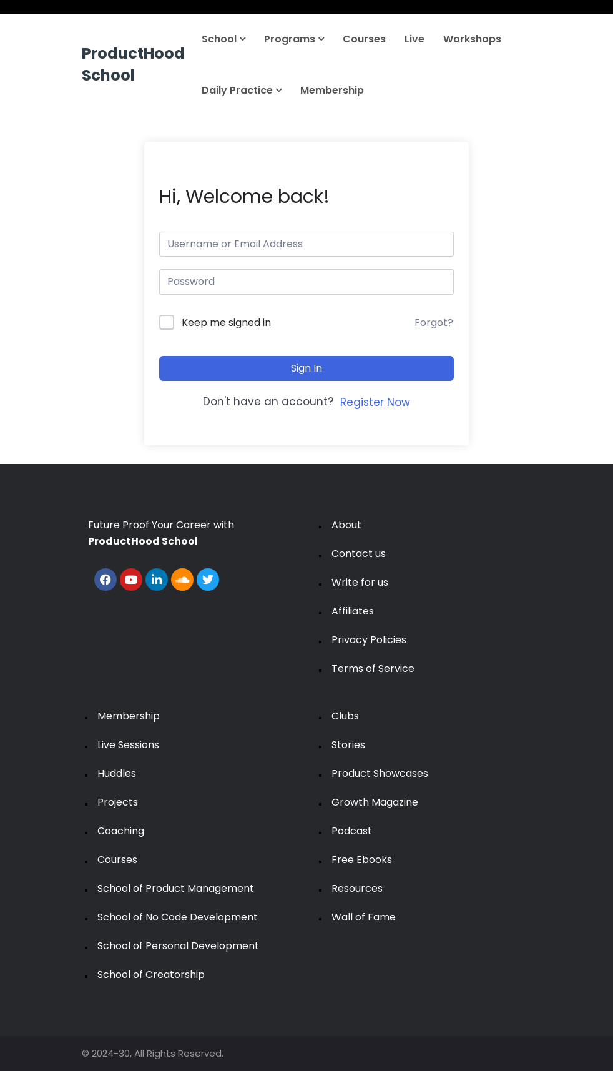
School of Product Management (175, 888)
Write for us (359, 582)
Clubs (345, 716)
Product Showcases (379, 773)
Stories (348, 745)
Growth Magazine (374, 802)
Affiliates (352, 611)
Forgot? (433, 322)
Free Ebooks (361, 859)
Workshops (472, 39)
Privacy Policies (368, 640)
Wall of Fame (363, 917)
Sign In (306, 368)
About (346, 525)
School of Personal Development (178, 946)
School (223, 39)
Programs (294, 39)
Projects (117, 802)
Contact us (358, 553)
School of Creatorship (151, 974)
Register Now (375, 402)
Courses (364, 39)
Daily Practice (242, 90)
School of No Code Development (177, 917)
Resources (357, 888)
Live (414, 39)
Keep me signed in (226, 322)
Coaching (120, 831)
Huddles (116, 773)
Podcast (351, 831)
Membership (332, 90)
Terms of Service (372, 668)
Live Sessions (128, 745)
